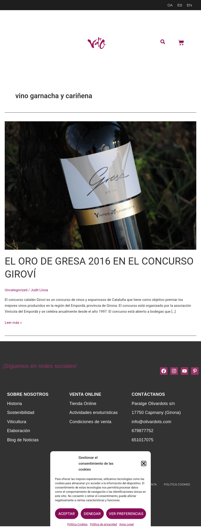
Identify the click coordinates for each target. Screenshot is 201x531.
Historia (14, 403)
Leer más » (13, 322)
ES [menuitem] (179, 5)
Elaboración (18, 430)
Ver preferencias (126, 513)
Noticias (21, 68)
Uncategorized (16, 290)
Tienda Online (19, 30)
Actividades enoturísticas (22, 45)
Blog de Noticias (23, 439)
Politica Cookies (77, 524)
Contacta (22, 57)
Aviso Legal (126, 524)
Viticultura (16, 421)
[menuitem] (170, 5)
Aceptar (66, 513)
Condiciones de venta (90, 421)
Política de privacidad (103, 524)
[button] (143, 463)
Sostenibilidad (22, 18)
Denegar (92, 513)
